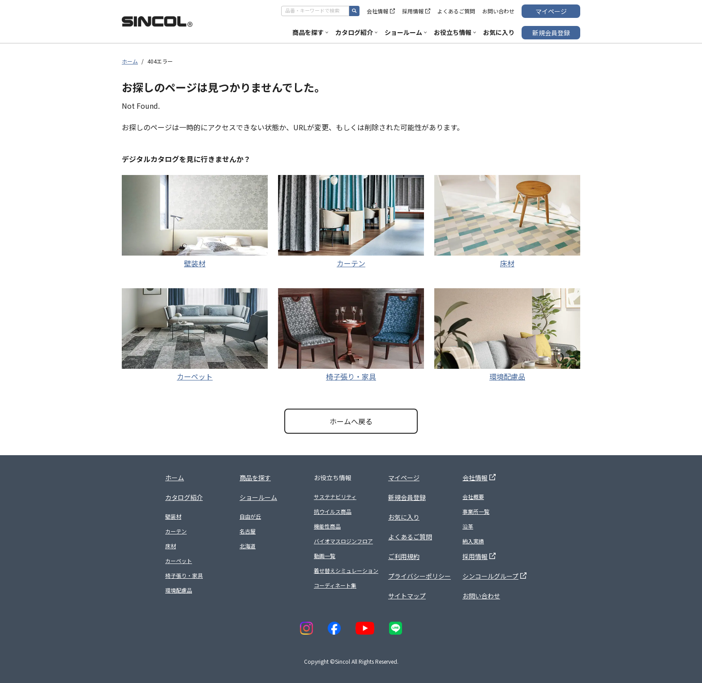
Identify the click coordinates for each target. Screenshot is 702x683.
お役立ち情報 (455, 32)
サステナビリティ (335, 496)
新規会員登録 (551, 32)
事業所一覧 (475, 511)
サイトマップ (407, 595)
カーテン (351, 263)
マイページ (551, 11)
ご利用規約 (403, 556)
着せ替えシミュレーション (346, 570)
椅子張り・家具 (351, 376)
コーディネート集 (335, 585)
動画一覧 (324, 555)
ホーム (130, 61)
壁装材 (194, 263)
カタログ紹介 (356, 32)
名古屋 (248, 531)
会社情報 (381, 11)
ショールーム (406, 32)
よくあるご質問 (456, 11)
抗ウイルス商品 (332, 511)
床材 (507, 263)
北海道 (248, 546)
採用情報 (416, 11)
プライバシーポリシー (419, 576)
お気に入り (498, 32)
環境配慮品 (507, 376)
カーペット (195, 376)
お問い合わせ (498, 11)
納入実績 (473, 541)
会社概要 (473, 496)
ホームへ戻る (351, 421)
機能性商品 (327, 526)
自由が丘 (250, 516)
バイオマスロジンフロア (343, 541)
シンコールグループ (494, 576)
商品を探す (310, 32)
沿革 (467, 526)
